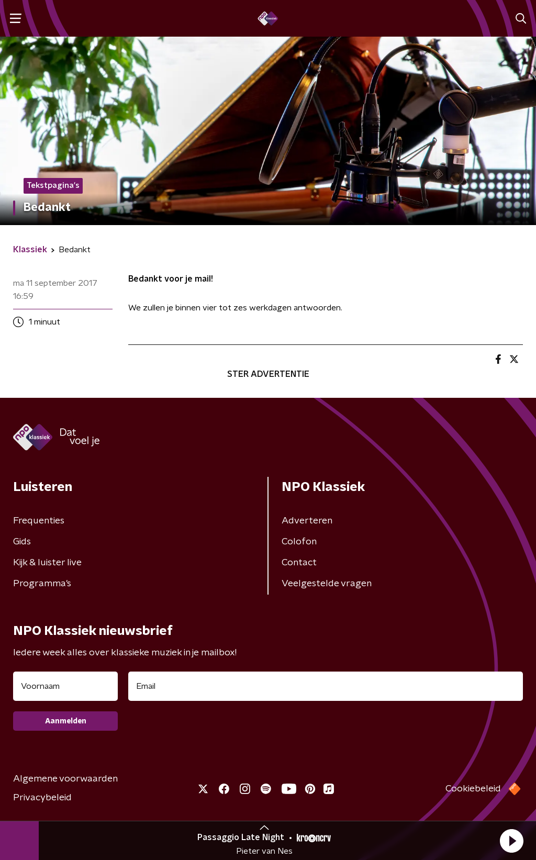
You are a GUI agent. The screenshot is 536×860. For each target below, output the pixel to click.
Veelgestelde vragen (327, 583)
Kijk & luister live (47, 562)
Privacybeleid (42, 797)
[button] (511, 840)
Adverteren (307, 521)
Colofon (299, 541)
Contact (299, 562)
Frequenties (38, 521)
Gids (22, 541)
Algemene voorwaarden (65, 779)
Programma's (42, 583)
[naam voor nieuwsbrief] (65, 686)
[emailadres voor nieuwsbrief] (325, 686)
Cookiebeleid (473, 789)
